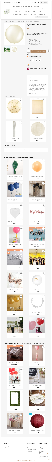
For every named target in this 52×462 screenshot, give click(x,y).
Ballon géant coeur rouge (37, 335)
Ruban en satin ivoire (14, 138)
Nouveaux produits (8, 446)
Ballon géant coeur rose (37, 362)
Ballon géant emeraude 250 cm (15, 176)
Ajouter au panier (38, 51)
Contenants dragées (38, 9)
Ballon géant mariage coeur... (14, 221)
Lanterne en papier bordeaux (37, 430)
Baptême (33, 14)
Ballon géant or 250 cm (15, 312)
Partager (33, 60)
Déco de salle (37, 11)
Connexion (29, 447)
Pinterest (39, 60)
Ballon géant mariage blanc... (14, 335)
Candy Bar (27, 14)
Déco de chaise (27, 11)
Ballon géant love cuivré (14, 289)
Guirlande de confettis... (37, 312)
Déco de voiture (17, 14)
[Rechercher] (41, 17)
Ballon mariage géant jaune (37, 267)
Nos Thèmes (16, 6)
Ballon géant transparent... (15, 430)
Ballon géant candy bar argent (37, 244)
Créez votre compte (31, 449)
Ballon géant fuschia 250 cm (14, 244)
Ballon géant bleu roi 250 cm (14, 199)
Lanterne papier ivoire (38, 138)
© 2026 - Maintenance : (22, 460)
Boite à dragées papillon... (15, 362)
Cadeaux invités (17, 9)
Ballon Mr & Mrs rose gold (37, 221)
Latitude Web (31, 460)
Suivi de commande (31, 446)
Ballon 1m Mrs (37, 289)
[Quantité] (28, 51)
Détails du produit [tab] (34, 80)
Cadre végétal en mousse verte (15, 408)
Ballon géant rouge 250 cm (15, 385)
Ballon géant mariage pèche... (37, 176)
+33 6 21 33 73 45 (16, 2)
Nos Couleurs (25, 6)
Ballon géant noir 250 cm (37, 199)
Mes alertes (29, 451)
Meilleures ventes (8, 447)
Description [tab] (33, 78)
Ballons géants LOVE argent (15, 267)
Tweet (36, 60)
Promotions (41, 14)
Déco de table (17, 11)
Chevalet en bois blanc (37, 385)
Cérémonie (27, 9)
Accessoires (35, 6)
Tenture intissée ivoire (38, 116)
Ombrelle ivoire (14, 116)
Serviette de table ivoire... (37, 408)
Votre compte (31, 443)
